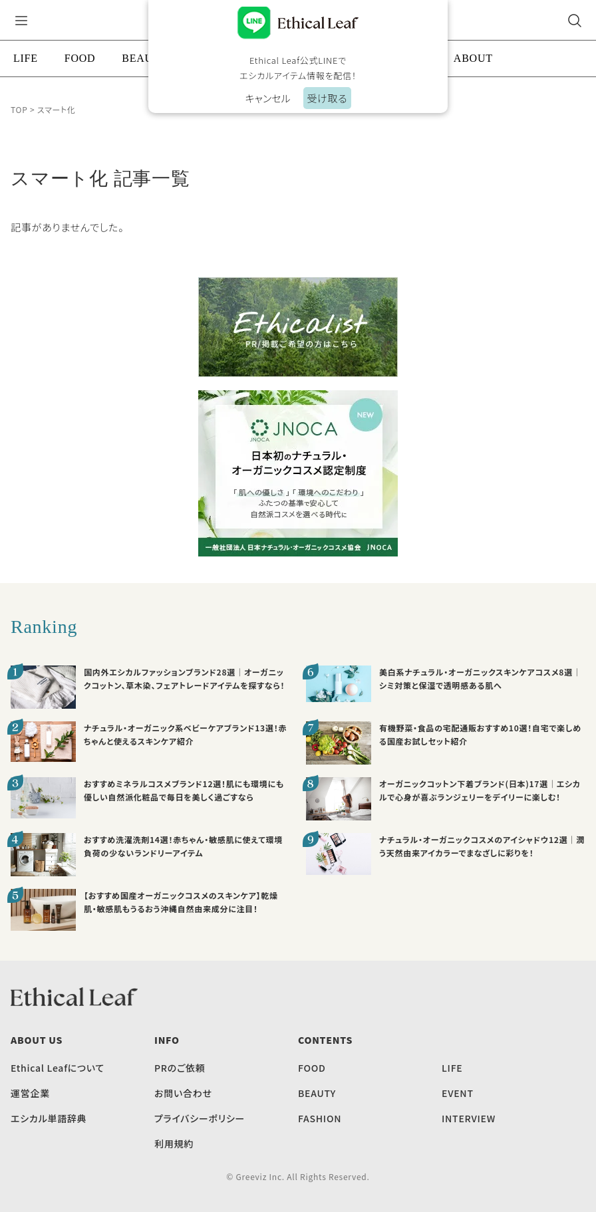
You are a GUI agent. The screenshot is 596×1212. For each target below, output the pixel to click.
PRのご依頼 (180, 1067)
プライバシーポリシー (199, 1118)
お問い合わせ (183, 1093)
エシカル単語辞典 (48, 1118)
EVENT (458, 1093)
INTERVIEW (469, 1118)
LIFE (25, 58)
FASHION (319, 1118)
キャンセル (267, 98)
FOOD (80, 58)
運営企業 (30, 1093)
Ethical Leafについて (57, 1067)
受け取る (327, 98)
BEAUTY (145, 58)
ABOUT (473, 58)
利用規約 (174, 1143)
